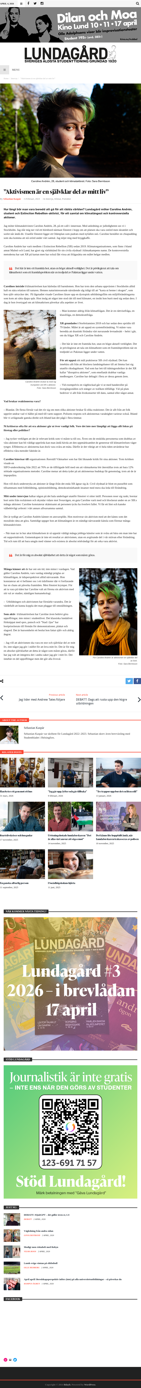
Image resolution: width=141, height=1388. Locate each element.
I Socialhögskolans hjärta (62, 882)
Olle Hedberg (32, 1266)
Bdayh (67, 1383)
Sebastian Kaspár (12, 199)
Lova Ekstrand (32, 1234)
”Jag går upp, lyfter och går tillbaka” (68, 790)
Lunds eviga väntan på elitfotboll (40, 1262)
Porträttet (66, 199)
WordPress (89, 1383)
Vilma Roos (30, 1250)
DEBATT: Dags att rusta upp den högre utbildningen (105, 698)
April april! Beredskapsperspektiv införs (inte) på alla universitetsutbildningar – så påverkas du (73, 1278)
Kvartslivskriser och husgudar (17, 834)
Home (6, 78)
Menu (10, 69)
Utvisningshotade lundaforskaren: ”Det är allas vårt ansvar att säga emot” (69, 836)
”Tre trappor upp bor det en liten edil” (117, 790)
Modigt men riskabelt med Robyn (41, 1246)
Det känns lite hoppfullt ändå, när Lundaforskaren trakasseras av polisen (118, 836)
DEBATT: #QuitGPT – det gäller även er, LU (47, 1214)
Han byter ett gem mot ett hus (16, 790)
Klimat (58, 199)
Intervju (14, 78)
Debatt (28, 1218)
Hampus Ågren (32, 1283)
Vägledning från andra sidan (38, 1230)
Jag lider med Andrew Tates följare (42, 697)
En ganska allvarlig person (14, 882)
